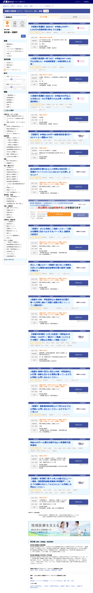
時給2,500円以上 (12, 128)
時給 (13, 84)
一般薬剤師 (10, 95)
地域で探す (19, 6)
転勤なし (9, 187)
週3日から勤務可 (12, 179)
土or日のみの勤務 (12, 156)
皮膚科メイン (11, 228)
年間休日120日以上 (12, 172)
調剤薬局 (9, 44)
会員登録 (86, 1)
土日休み (9, 167)
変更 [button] (23, 36)
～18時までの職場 (12, 144)
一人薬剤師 (10, 221)
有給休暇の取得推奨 (13, 181)
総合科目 (9, 223)
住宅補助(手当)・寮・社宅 (14, 203)
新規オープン (11, 190)
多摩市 (59, 570)
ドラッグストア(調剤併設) (14, 49)
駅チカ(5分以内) (12, 160)
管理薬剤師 (10, 97)
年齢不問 (9, 212)
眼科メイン (10, 226)
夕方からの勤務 (11, 152)
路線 (14, 24)
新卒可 (9, 215)
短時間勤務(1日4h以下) (13, 147)
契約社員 (9, 65)
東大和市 (41, 570)
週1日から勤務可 (12, 174)
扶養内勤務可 (11, 256)
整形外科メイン (11, 231)
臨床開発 (9, 102)
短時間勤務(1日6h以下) (13, 149)
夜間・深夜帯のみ (12, 154)
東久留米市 (47, 570)
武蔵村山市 (54, 570)
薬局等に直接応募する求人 (15, 116)
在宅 (8, 238)
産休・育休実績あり (13, 196)
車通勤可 (9, 163)
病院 (8, 46)
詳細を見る (78, 41)
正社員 (9, 62)
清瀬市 (31, 6)
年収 (13, 76)
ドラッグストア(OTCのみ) (14, 51)
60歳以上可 (10, 210)
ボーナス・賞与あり (13, 133)
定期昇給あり (11, 131)
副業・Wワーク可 (12, 208)
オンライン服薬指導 (13, 235)
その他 (9, 56)
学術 (8, 104)
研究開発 (9, 100)
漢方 (8, 233)
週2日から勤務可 (12, 176)
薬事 (8, 107)
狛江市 (36, 570)
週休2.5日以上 (11, 169)
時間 (22, 24)
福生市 (32, 570)
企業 (8, 53)
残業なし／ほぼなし (13, 137)
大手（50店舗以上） (13, 192)
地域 (7, 24)
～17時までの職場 (12, 142)
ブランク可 (10, 254)
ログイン (78, 1)
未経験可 (9, 217)
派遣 (8, 67)
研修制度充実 (11, 201)
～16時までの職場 (12, 140)
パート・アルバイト (13, 69)
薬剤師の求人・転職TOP (9, 6)
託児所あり (10, 199)
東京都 (26, 6)
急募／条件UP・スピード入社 (15, 122)
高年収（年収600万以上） (14, 126)
